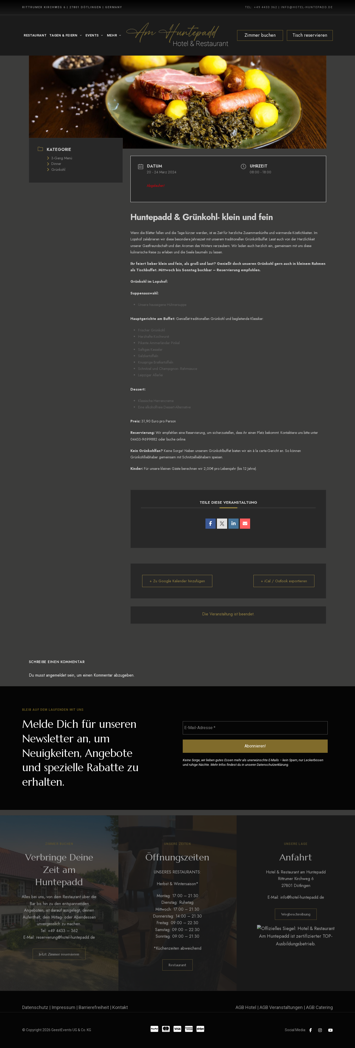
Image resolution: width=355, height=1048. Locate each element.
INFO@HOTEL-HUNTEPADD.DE (307, 7)
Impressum (63, 1007)
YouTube (330, 1030)
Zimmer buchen (260, 35)
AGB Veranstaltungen (281, 1007)
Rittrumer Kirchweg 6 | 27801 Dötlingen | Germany (72, 7)
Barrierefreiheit (94, 1007)
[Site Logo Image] (177, 35)
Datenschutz (35, 1007)
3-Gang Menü (59, 158)
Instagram (320, 1030)
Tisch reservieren (309, 35)
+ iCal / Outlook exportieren (284, 581)
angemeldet (56, 675)
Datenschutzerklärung (272, 765)
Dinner (54, 163)
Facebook (310, 1030)
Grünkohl (56, 169)
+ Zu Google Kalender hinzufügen (177, 581)
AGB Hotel (246, 1007)
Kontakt (120, 1007)
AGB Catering (319, 1007)
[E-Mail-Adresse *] (255, 727)
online (180, 439)
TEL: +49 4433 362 (261, 7)
